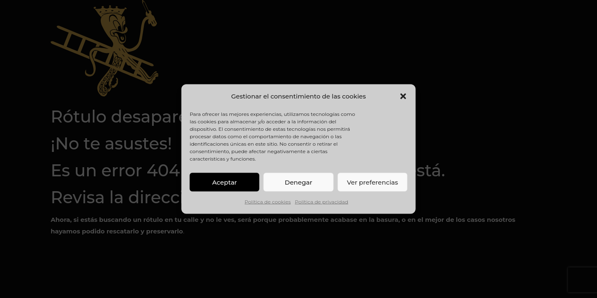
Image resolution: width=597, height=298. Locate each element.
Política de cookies (268, 202)
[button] (403, 96)
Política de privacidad (321, 202)
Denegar (298, 182)
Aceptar (224, 182)
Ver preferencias (372, 182)
